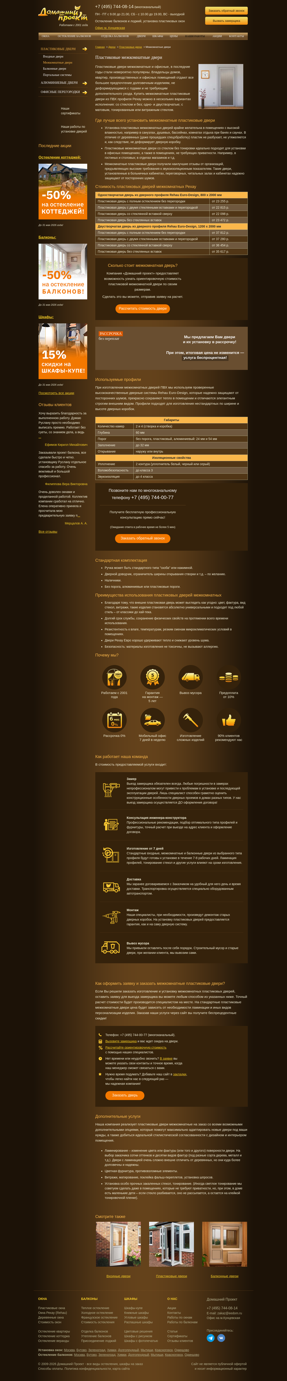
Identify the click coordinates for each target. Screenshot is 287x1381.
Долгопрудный (128, 1350)
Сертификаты (177, 1336)
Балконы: (47, 237)
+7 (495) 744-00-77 (152, 497)
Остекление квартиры (54, 1331)
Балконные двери (225, 1276)
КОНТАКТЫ (236, 36)
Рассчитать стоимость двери (143, 308)
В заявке (166, 1058)
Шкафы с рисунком (138, 1336)
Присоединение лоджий (98, 1341)
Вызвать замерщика (226, 20)
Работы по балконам (182, 1322)
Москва (69, 1350)
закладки (179, 1074)
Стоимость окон (49, 1322)
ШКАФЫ (159, 36)
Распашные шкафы (138, 1322)
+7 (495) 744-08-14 (114, 6)
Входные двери (118, 1276)
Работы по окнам (179, 1317)
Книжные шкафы (136, 1313)
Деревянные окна (51, 1317)
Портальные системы (57, 75)
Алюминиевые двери (59, 82)
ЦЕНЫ (175, 36)
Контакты (174, 1313)
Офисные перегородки (60, 92)
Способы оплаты (50, 1368)
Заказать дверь (125, 1095)
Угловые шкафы (136, 1317)
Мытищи (147, 1350)
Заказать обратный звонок (226, 10)
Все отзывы (48, 531)
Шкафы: (46, 317)
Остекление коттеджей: (60, 157)
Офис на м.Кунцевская (223, 1318)
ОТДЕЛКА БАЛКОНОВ (117, 36)
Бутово (81, 1350)
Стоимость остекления (97, 1322)
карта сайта (121, 1368)
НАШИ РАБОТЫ (195, 36)
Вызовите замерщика (121, 1041)
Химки (111, 1350)
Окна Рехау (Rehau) (52, 1313)
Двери (111, 47)
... (40, 437)
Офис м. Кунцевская (110, 28)
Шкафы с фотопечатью (141, 1341)
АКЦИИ (218, 36)
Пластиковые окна (51, 1308)
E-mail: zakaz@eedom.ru (224, 1313)
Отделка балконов (94, 1331)
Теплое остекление (95, 1308)
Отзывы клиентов (180, 1341)
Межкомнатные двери (57, 62)
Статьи (172, 1331)
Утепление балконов (96, 1336)
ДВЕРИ (141, 36)
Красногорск (164, 1350)
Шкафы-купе (133, 1308)
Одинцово (181, 1350)
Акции (171, 1308)
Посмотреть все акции (56, 393)
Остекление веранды (53, 1341)
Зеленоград (96, 1350)
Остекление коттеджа (54, 1336)
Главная (100, 47)
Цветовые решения (138, 1331)
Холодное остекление (97, 1313)
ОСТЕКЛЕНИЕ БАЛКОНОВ (77, 36)
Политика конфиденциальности (88, 1368)
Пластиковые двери (130, 47)
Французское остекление (99, 1317)
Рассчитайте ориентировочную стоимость (135, 1047)
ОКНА (47, 36)
